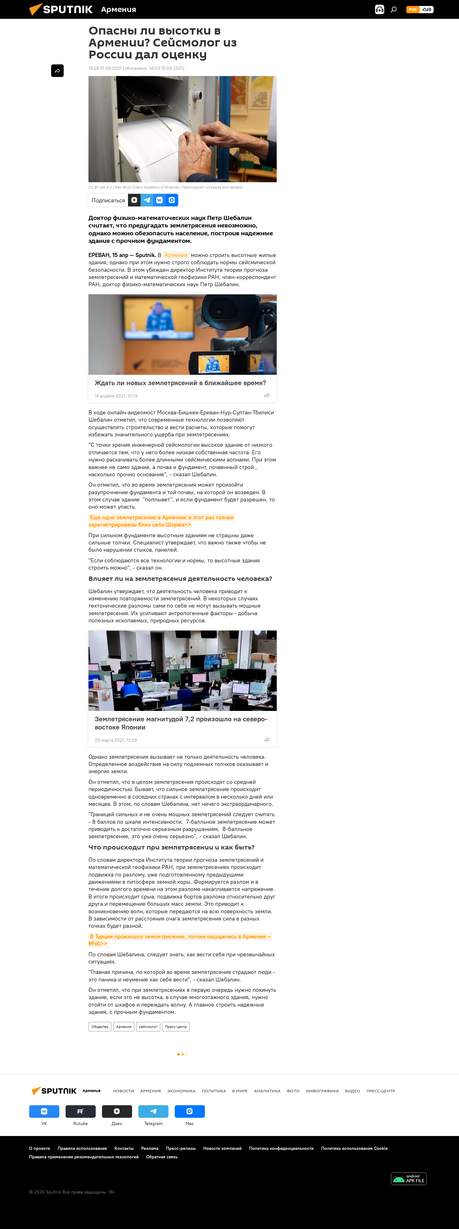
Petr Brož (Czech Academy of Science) (147, 187)
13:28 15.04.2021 (104, 68)
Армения (123, 1026)
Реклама (149, 1148)
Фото (293, 1091)
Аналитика (267, 1091)
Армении (176, 255)
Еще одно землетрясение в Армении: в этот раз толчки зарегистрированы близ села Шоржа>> (161, 521)
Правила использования (82, 1148)
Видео (352, 1091)
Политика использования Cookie (354, 1148)
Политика (214, 1091)
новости (123, 1091)
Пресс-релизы (181, 1148)
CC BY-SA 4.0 (100, 187)
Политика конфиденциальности (281, 1148)
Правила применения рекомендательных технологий (84, 1157)
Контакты (124, 1148)
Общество (100, 1026)
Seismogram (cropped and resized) (213, 187)
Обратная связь (162, 1157)
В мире (240, 1091)
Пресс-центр (176, 1026)
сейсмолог (148, 1026)
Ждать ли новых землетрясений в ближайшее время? (180, 383)
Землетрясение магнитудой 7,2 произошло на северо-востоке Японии (181, 723)
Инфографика (322, 1091)
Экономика (181, 1091)
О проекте (39, 1148)
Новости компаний (222, 1148)
